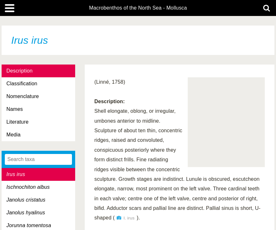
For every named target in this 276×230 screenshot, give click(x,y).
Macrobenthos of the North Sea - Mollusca (138, 8)
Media (13, 134)
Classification (21, 83)
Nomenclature (22, 96)
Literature (17, 122)
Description (19, 70)
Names (14, 109)
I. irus (128, 218)
